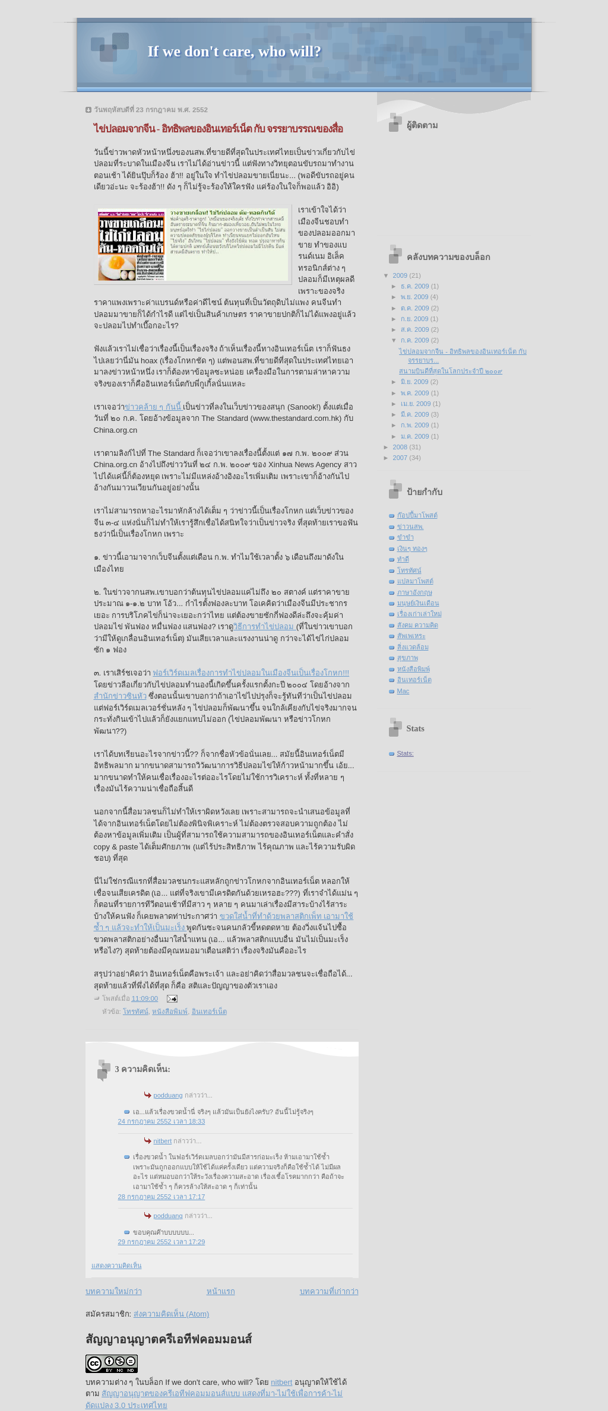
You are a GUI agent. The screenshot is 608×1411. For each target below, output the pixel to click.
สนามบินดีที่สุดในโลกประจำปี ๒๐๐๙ (450, 371)
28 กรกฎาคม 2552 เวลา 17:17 (161, 1196)
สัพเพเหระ (411, 635)
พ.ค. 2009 (416, 393)
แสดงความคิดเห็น (116, 1265)
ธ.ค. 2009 (416, 286)
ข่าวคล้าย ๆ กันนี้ (154, 406)
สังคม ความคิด (417, 625)
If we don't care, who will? (235, 51)
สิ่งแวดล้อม (413, 647)
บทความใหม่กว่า (114, 1291)
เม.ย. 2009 (417, 403)
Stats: (405, 753)
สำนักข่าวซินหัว (120, 696)
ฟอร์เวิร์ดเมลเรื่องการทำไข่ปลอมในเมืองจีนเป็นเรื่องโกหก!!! (251, 672)
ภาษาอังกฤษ (414, 592)
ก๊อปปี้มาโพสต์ (417, 515)
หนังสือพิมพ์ (170, 1011)
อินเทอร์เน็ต (209, 1011)
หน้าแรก (221, 1291)
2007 (401, 457)
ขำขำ (405, 537)
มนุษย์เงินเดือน (418, 603)
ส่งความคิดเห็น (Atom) (172, 1313)
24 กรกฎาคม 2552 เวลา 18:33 (161, 1121)
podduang (168, 1095)
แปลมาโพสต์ (415, 581)
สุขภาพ (407, 657)
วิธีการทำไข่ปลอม (264, 626)
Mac (403, 691)
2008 (401, 447)
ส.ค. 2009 (416, 329)
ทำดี (403, 559)
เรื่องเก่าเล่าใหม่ (419, 613)
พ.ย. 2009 (415, 296)
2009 (401, 275)
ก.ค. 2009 (416, 340)
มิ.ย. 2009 (415, 381)
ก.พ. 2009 (416, 425)
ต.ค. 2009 (416, 308)
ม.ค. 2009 (416, 436)
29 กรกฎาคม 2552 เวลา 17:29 (161, 1241)
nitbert (163, 1140)
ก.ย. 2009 (415, 318)
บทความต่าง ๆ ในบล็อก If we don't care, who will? (170, 1382)
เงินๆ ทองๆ (412, 548)
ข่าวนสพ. (410, 526)
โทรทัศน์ (135, 1011)
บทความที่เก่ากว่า (329, 1291)
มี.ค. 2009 (416, 414)
